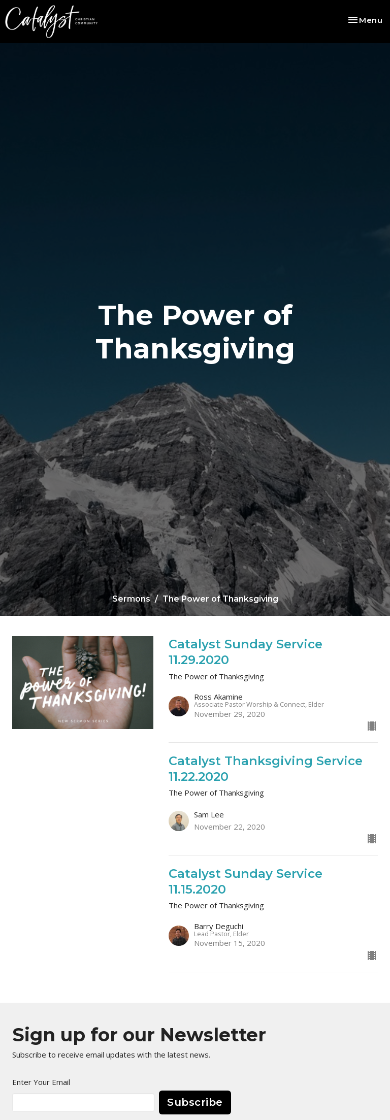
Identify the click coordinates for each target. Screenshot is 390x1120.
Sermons (131, 599)
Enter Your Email (41, 1082)
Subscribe (195, 1102)
